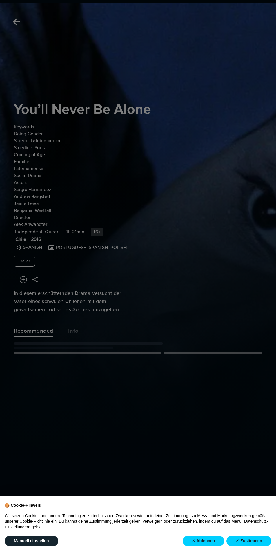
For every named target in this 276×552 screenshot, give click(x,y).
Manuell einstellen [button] (31, 540)
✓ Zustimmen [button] (249, 540)
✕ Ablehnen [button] (203, 540)
